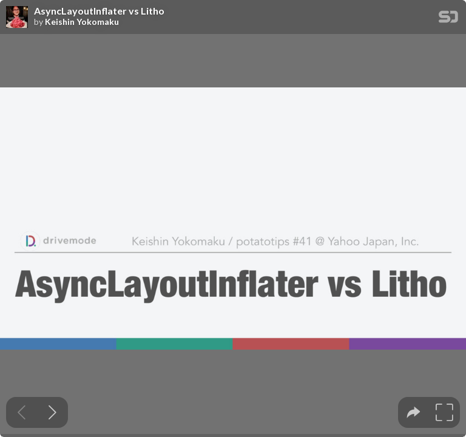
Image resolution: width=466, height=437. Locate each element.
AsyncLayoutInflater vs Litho (99, 11)
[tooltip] (413, 412)
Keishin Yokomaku (82, 22)
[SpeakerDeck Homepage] (448, 19)
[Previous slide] (21, 412)
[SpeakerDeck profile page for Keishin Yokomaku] (17, 17)
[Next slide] (52, 412)
